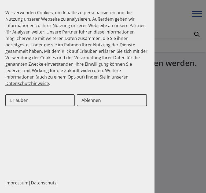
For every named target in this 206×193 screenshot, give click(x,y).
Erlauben (19, 100)
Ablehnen (91, 100)
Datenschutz (44, 183)
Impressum (16, 183)
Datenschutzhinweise (27, 83)
